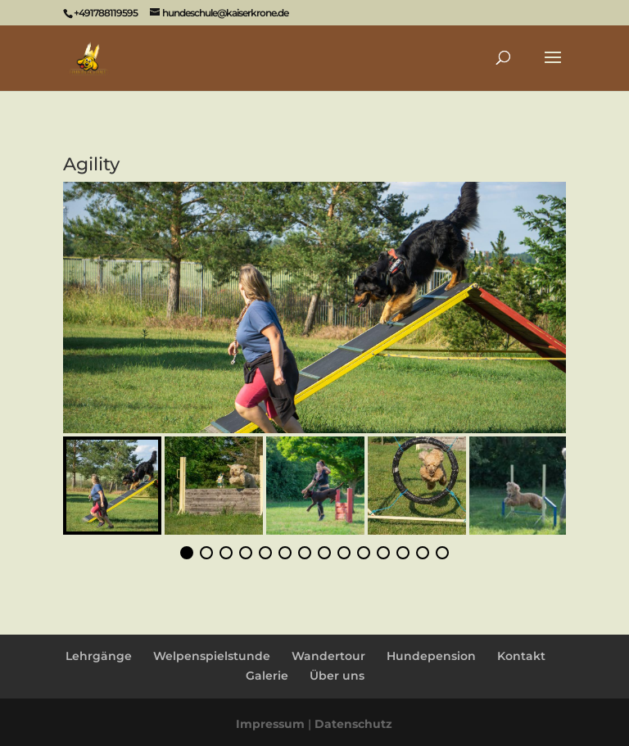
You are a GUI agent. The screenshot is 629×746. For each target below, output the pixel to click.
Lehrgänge (99, 656)
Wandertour (328, 656)
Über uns (337, 675)
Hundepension (431, 656)
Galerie (267, 675)
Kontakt (521, 656)
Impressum (270, 724)
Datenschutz (353, 724)
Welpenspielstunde (211, 656)
